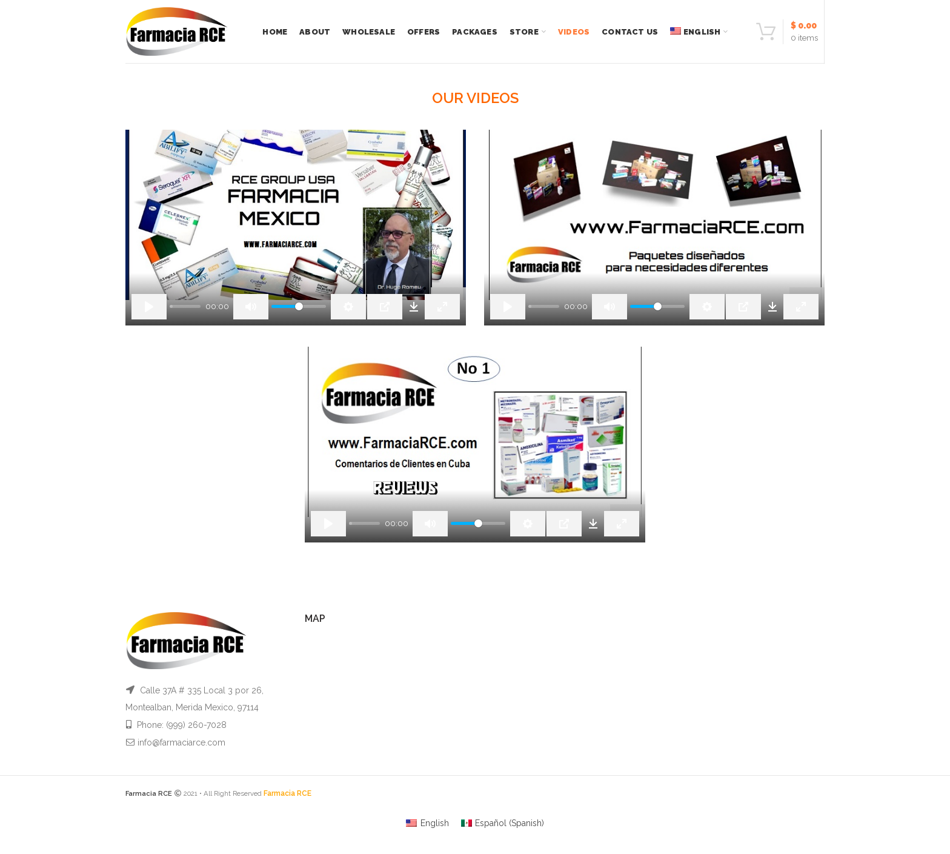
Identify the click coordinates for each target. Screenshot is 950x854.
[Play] (149, 306)
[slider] (185, 306)
